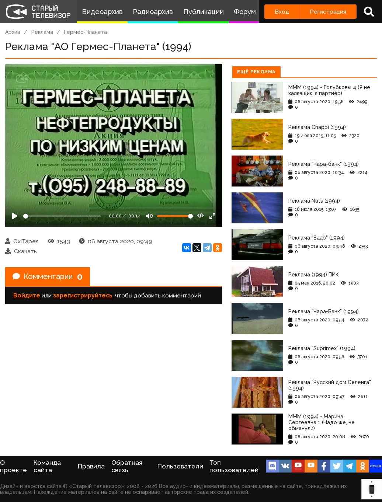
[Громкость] (175, 216)
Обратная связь (126, 466)
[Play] (15, 216)
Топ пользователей (233, 466)
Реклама (42, 32)
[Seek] (62, 216)
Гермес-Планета (85, 32)
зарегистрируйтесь (82, 295)
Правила (91, 466)
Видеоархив (102, 11)
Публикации (203, 11)
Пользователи (180, 466)
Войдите (26, 295)
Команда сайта (47, 466)
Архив (12, 32)
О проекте (13, 466)
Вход (282, 11)
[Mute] (149, 216)
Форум (245, 11)
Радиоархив (153, 11)
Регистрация (328, 11)
